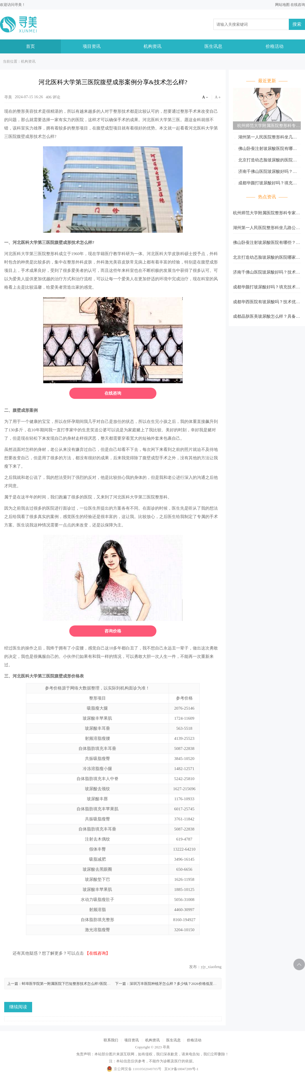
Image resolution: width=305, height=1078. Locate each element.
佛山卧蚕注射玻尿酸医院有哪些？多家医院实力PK (263, 149)
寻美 (18, 5)
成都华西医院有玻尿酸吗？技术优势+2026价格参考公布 (266, 303)
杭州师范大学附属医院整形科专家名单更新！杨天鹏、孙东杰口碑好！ (266, 126)
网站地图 (282, 5)
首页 (30, 46)
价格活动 (274, 46)
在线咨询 (297, 5)
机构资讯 (152, 46)
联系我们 (111, 1040)
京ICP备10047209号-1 (181, 1069)
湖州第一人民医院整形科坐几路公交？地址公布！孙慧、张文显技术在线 (266, 138)
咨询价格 (112, 631)
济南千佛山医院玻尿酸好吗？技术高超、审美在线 (265, 172)
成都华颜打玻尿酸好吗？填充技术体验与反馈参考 (265, 184)
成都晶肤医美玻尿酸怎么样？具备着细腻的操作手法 (266, 318)
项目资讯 (92, 46)
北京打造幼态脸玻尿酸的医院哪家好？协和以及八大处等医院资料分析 (266, 161)
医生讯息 (213, 46)
